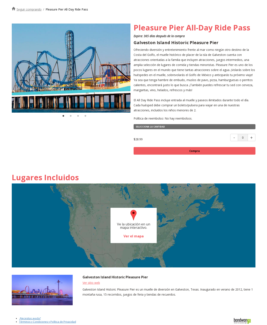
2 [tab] (70, 116)
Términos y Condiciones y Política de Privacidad (47, 322)
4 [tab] (85, 116)
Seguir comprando (29, 9)
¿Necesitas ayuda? (30, 318)
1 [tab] (63, 116)
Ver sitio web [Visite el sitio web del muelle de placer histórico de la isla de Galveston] (91, 283)
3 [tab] (78, 116)
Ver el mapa (134, 236)
